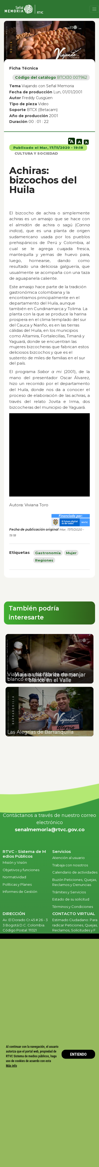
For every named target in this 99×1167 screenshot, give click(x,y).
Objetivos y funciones (21, 870)
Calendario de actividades (74, 872)
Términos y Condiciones (72, 906)
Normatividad (14, 877)
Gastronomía (48, 553)
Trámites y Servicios (69, 892)
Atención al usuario (69, 858)
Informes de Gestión (20, 891)
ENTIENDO (78, 1054)
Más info (11, 1065)
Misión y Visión (15, 862)
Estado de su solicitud (70, 899)
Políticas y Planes (17, 884)
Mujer (71, 553)
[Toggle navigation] (94, 9)
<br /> (49, 455)
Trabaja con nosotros (70, 865)
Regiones (44, 560)
